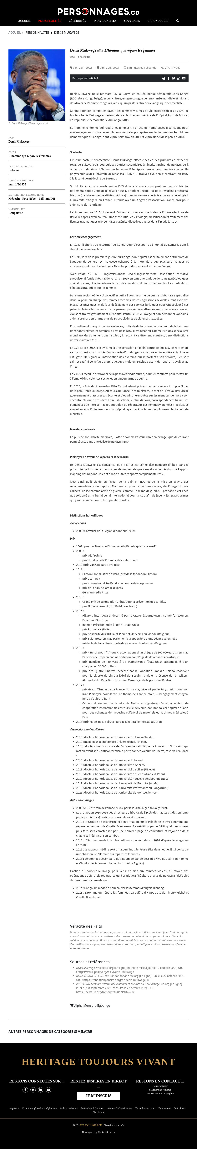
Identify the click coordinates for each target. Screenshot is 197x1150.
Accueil (14, 33)
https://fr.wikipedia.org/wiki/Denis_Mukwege (106, 972)
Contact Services (106, 1132)
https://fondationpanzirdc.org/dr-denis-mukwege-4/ (116, 980)
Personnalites (37, 33)
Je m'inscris (98, 1096)
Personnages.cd (91, 1125)
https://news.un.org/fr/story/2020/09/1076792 (105, 993)
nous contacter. (80, 949)
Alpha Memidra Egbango (92, 1006)
